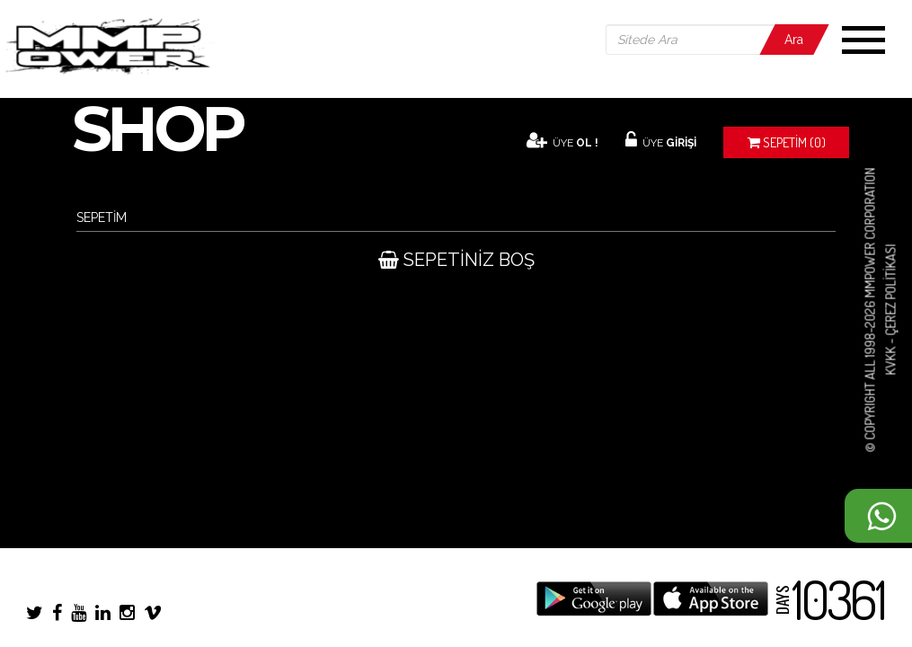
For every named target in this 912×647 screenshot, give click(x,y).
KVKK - (890, 356)
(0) (787, 142)
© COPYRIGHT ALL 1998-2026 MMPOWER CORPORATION (870, 310)
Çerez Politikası (890, 290)
